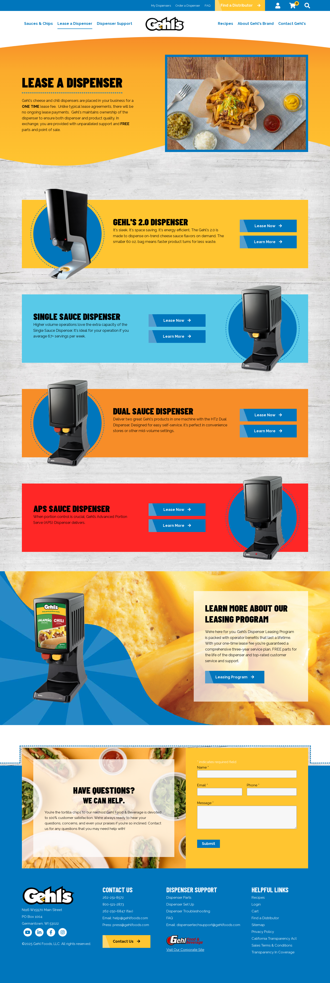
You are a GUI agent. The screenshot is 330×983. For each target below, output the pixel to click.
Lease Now (265, 226)
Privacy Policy (263, 932)
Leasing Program (231, 677)
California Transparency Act (274, 939)
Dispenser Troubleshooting (188, 911)
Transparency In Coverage (273, 952)
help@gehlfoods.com (130, 918)
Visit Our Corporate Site (185, 950)
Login (256, 904)
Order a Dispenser (187, 5)
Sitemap (258, 925)
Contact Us (123, 941)
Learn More (265, 242)
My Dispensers (161, 5)
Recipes (258, 898)
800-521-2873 (113, 904)
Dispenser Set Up (180, 904)
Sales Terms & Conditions (272, 945)
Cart (255, 911)
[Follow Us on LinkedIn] (39, 932)
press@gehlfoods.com (131, 925)
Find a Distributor (236, 5)
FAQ (207, 5)
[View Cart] (292, 5)
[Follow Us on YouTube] (27, 932)
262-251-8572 (113, 898)
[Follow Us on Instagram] (62, 932)
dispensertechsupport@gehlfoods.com (208, 925)
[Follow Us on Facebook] (51, 932)
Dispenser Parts (178, 898)
